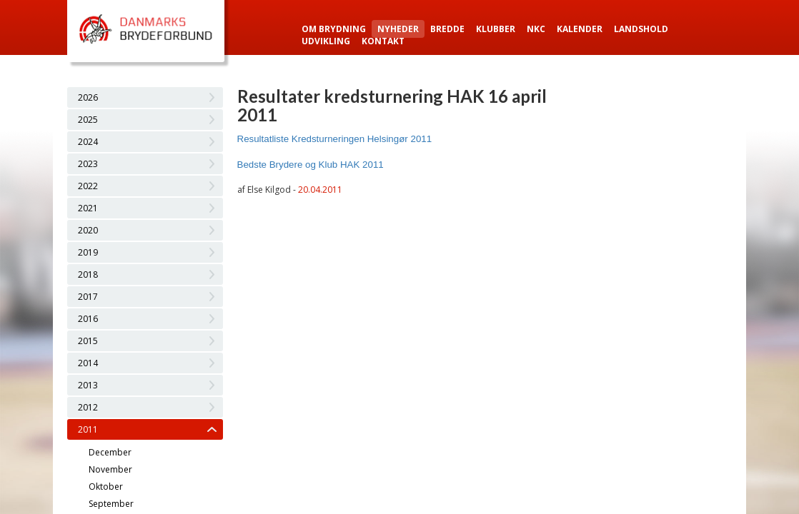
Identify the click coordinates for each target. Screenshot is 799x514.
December (110, 452)
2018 (88, 274)
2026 (88, 97)
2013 (88, 385)
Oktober (106, 486)
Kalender (579, 29)
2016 (88, 319)
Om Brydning (334, 29)
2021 (88, 208)
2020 (88, 230)
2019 (88, 252)
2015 (88, 341)
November (110, 469)
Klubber (495, 29)
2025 (88, 120)
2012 (88, 407)
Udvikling (326, 41)
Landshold (641, 29)
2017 (88, 297)
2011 (88, 429)
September (111, 504)
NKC (536, 29)
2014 (88, 363)
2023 (88, 164)
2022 (88, 186)
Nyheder (398, 29)
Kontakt (383, 41)
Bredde (447, 29)
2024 (88, 142)
